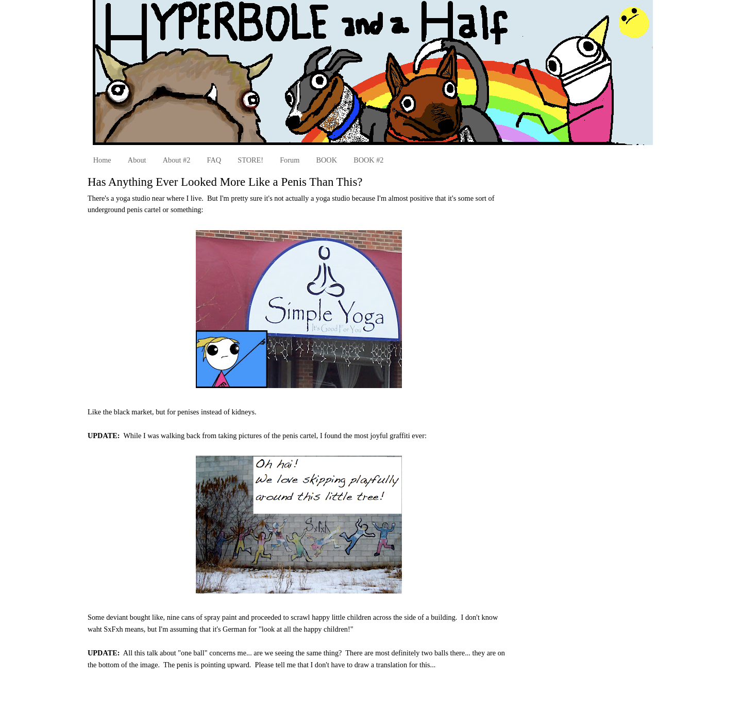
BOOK (326, 160)
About (137, 160)
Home (102, 160)
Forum (289, 160)
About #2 (177, 160)
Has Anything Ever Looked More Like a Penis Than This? (225, 181)
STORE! (250, 160)
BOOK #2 (368, 160)
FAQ (214, 160)
